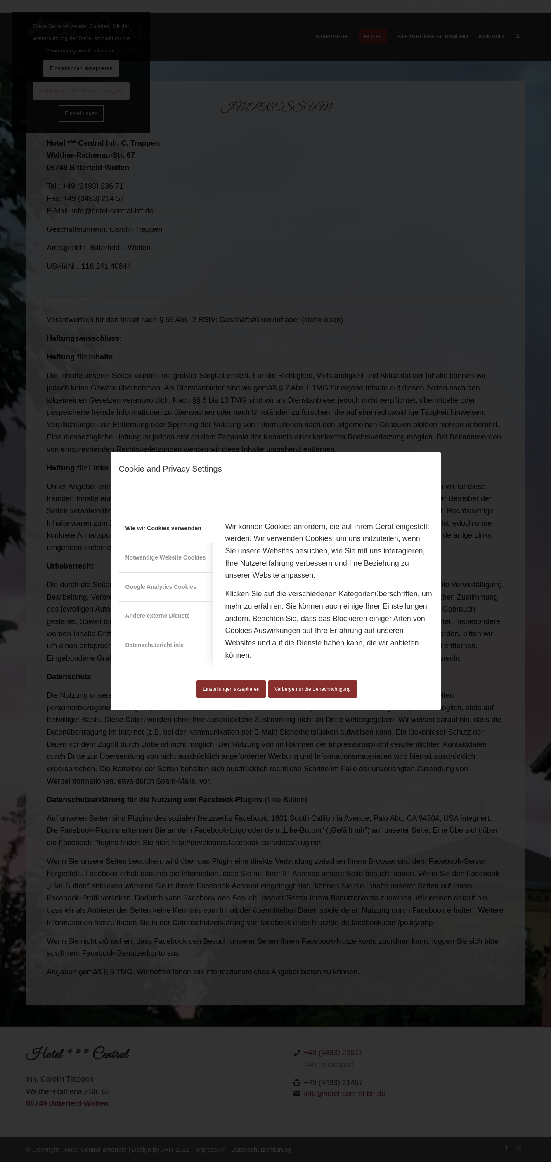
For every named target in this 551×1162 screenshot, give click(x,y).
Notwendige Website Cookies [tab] (165, 557)
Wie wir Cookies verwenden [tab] (163, 528)
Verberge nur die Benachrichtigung (312, 689)
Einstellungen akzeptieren (231, 689)
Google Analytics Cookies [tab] (160, 586)
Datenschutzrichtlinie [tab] (154, 645)
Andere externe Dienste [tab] (157, 615)
